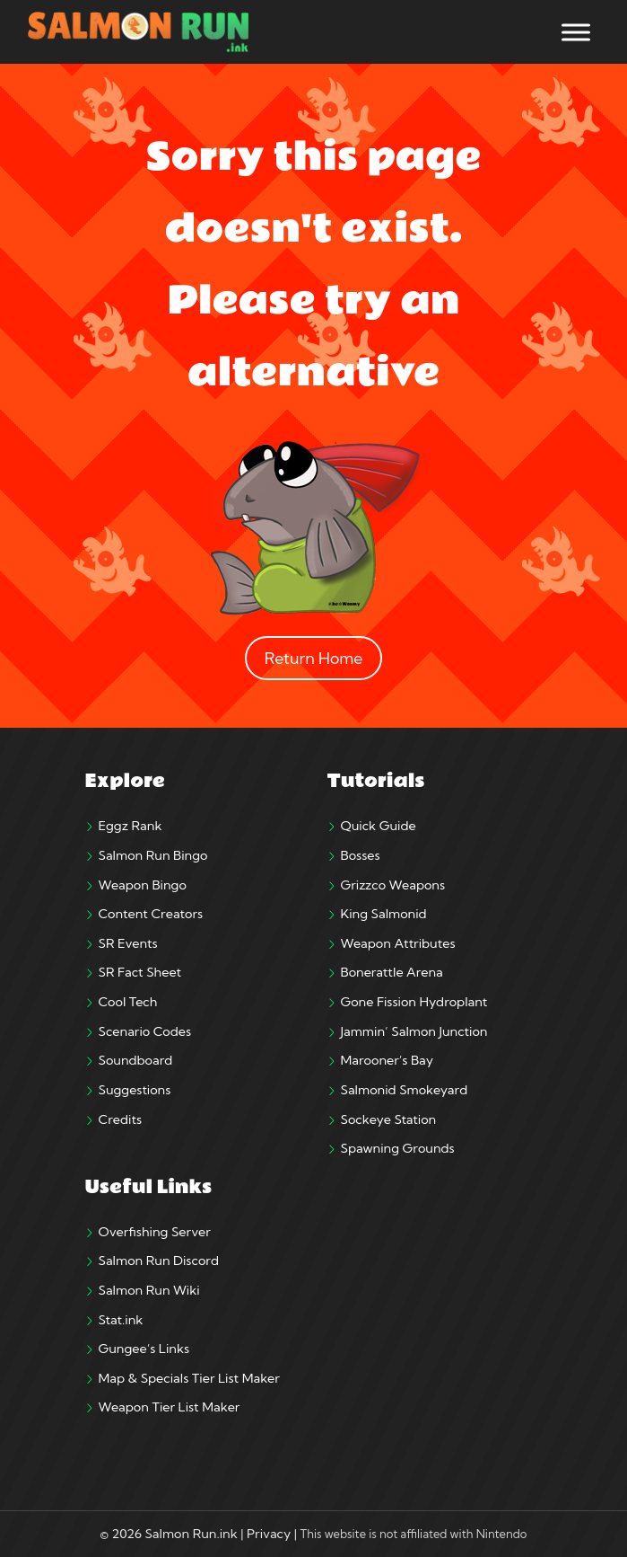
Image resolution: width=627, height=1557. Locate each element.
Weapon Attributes (398, 943)
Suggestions (135, 1090)
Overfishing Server (155, 1232)
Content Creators (151, 914)
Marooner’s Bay (387, 1060)
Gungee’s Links (144, 1348)
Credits (121, 1119)
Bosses (360, 855)
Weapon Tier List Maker (169, 1407)
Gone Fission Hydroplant (414, 1002)
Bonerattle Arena (392, 972)
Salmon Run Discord (159, 1260)
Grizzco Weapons (393, 885)
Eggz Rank (130, 826)
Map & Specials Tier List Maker (189, 1378)
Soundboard (136, 1060)
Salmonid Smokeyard (404, 1090)
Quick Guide (378, 826)
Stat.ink (121, 1320)
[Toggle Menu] (576, 31)
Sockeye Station (389, 1119)
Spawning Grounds (398, 1148)
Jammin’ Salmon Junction (414, 1031)
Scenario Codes (145, 1031)
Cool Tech (128, 1002)
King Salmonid (384, 914)
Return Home (314, 658)
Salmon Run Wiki (149, 1290)
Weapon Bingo (143, 885)
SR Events (128, 943)
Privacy (269, 1534)
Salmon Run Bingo (153, 855)
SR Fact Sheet (140, 972)
